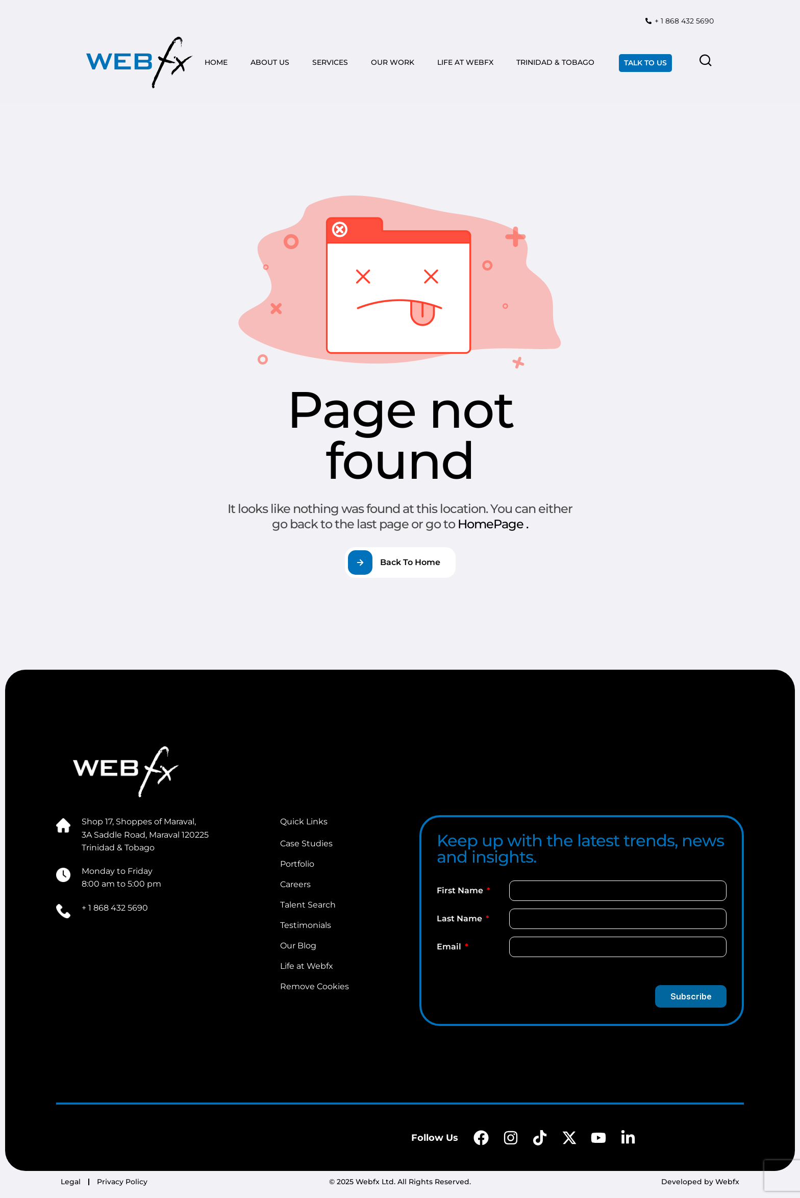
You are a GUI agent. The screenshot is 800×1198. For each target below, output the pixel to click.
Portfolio (297, 864)
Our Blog (298, 945)
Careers (295, 884)
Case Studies (306, 843)
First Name (461, 890)
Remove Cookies (314, 986)
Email (450, 946)
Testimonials (305, 925)
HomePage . (493, 524)
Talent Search (308, 905)
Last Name (460, 918)
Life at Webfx (306, 966)
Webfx (727, 1181)
